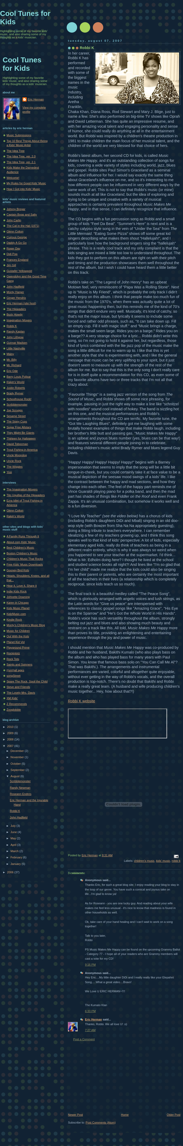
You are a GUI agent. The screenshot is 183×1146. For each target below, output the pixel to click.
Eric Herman (93, 1019)
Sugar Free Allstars (19, 427)
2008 (10, 739)
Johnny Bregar (16, 209)
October (15, 763)
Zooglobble (14, 709)
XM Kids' (12, 698)
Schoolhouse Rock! (19, 399)
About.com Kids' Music (21, 542)
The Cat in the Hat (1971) (23, 225)
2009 (10, 733)
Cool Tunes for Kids (22, 64)
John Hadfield (15, 286)
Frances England (17, 259)
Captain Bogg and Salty (22, 214)
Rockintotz (13, 653)
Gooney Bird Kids (18, 570)
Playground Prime (18, 647)
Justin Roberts (16, 387)
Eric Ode (12, 370)
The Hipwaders (16, 309)
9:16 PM (90, 964)
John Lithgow (15, 337)
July (13, 825)
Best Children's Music (20, 547)
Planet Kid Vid (16, 642)
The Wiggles (14, 466)
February (16, 857)
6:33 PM (90, 1011)
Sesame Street (16, 416)
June (14, 832)
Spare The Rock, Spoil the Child (27, 681)
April (13, 844)
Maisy (10, 353)
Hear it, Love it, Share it (22, 585)
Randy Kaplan (16, 331)
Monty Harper (15, 292)
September (17, 769)
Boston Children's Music (22, 553)
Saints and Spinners (19, 664)
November (17, 757)
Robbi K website (81, 701)
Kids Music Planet (18, 608)
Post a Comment (84, 1039)
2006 (10, 872)
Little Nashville (16, 348)
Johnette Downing (18, 596)
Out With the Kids (18, 636)
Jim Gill (11, 265)
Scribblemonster (17, 404)
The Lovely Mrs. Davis (21, 692)
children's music (144, 860)
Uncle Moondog (17, 455)
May (13, 838)
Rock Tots (13, 659)
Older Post (173, 1114)
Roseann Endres (20, 793)
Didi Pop (12, 254)
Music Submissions (19, 135)
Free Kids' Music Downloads (25, 564)
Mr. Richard (14, 365)
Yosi (9, 472)
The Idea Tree (16, 150)
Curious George (17, 237)
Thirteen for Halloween (21, 438)
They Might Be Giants (20, 432)
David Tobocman (17, 444)
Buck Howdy (14, 314)
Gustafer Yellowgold (19, 270)
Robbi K (87, 48)
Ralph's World (15, 382)
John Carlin (14, 220)
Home (125, 1114)
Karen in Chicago (18, 602)
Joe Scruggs (14, 410)
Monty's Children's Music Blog (26, 625)
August (15, 776)
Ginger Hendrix (16, 297)
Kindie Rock (14, 619)
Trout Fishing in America (22, 449)
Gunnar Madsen (17, 342)
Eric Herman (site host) (21, 303)
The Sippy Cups (17, 421)
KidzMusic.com (16, 613)
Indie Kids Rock (17, 591)
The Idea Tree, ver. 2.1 (21, 162)
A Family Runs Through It (23, 536)
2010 (10, 726)
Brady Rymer (15, 393)
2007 (10, 745)
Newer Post (75, 1114)
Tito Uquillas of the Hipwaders (26, 495)
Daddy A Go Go (17, 242)
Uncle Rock (14, 460)
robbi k (176, 860)
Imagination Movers (19, 320)
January (15, 863)
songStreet (13, 675)
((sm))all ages (15, 670)
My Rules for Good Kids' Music (26, 183)
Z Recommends (17, 703)
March (14, 851)
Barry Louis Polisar (19, 376)
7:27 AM (90, 1030)
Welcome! (13, 177)
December (17, 750)
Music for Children (18, 630)
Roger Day (13, 248)
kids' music (163, 860)
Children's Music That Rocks (25, 558)
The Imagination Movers (22, 489)
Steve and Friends (18, 686)
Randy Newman (20, 787)
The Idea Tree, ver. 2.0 (21, 156)
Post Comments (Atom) (101, 1122)
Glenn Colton (15, 231)
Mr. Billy (12, 359)
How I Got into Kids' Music (23, 189)
